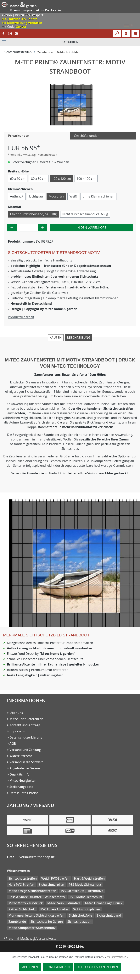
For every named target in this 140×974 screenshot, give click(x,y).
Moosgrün (56, 196)
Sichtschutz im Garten (47, 921)
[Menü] (70, 42)
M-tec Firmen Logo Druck (103, 903)
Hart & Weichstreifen (89, 878)
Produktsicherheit (21, 317)
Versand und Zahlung (25, 750)
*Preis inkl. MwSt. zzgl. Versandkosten (32, 154)
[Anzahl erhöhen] (42, 227)
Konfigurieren (58, 967)
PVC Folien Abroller (54, 909)
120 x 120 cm (61, 178)
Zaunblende (17, 921)
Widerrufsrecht (20, 756)
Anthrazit (16, 196)
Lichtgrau (36, 196)
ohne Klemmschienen (98, 196)
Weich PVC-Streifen (55, 878)
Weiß (73, 196)
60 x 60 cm (17, 178)
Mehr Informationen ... (116, 956)
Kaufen (55, 337)
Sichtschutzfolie (80, 915)
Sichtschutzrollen (51, 884)
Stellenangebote (21, 787)
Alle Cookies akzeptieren (97, 967)
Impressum (17, 731)
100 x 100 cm (86, 178)
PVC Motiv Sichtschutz (86, 897)
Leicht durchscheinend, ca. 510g (33, 214)
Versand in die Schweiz (26, 762)
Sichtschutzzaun (79, 921)
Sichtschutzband (109, 915)
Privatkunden (18, 136)
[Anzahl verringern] (12, 227)
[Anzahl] (27, 227)
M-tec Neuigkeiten (22, 780)
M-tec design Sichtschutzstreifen (32, 891)
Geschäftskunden (86, 136)
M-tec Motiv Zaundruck (25, 903)
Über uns (16, 713)
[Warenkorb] (135, 33)
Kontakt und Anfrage (24, 725)
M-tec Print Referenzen (26, 719)
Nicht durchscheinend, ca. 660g (85, 214)
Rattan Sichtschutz (22, 909)
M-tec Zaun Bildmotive (63, 903)
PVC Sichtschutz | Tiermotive (82, 891)
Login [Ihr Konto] (126, 33)
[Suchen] (117, 33)
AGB (12, 743)
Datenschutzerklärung (25, 737)
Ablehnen (30, 967)
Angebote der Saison (24, 768)
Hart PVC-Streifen (21, 884)
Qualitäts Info (19, 774)
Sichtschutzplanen (86, 909)
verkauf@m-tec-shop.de (37, 857)
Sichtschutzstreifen (22, 878)
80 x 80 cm (38, 178)
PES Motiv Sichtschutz (85, 884)
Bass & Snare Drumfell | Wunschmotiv (36, 897)
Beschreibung (79, 337)
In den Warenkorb (91, 227)
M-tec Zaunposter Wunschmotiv (32, 928)
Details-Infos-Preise (23, 793)
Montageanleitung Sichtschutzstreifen (36, 915)
